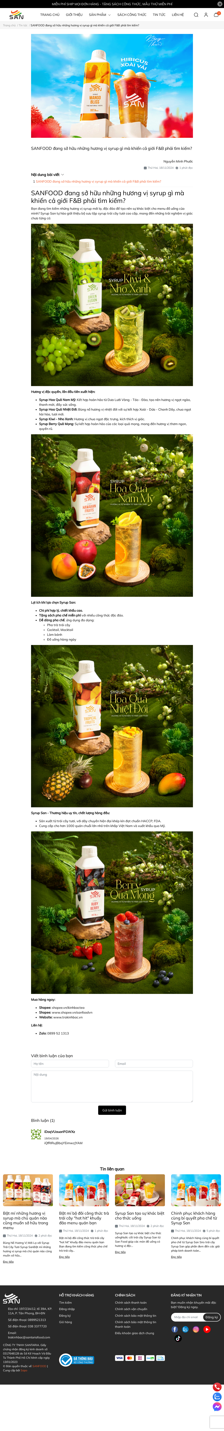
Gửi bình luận (112, 1110)
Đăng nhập (67, 1309)
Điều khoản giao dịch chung (134, 1333)
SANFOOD (39, 1366)
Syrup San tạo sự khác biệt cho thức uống (139, 1215)
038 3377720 (37, 1326)
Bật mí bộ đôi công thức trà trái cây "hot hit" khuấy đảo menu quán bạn (84, 1218)
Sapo (24, 1370)
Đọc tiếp (8, 1261)
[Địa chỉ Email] (196, 1317)
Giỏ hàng (65, 1322)
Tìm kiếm (65, 1302)
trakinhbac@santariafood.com (29, 1337)
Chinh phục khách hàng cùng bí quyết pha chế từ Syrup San (194, 1218)
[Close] (219, 4)
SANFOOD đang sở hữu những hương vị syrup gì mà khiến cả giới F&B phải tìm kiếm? (98, 181)
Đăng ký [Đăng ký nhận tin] (212, 1317)
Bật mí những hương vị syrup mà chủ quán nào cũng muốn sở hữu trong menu (25, 1220)
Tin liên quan (112, 1168)
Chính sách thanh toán (131, 1302)
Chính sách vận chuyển (131, 1309)
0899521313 (37, 1320)
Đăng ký (65, 1316)
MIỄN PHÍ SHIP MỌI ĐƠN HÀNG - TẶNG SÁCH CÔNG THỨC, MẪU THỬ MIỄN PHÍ (112, 4)
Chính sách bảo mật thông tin (135, 1316)
